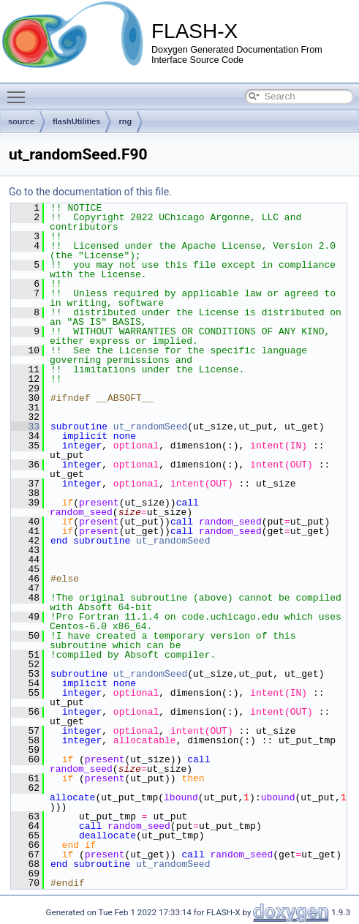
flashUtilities (76, 121)
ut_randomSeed (150, 426)
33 (25, 426)
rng (125, 121)
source (21, 121)
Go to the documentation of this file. (90, 192)
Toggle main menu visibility (19, 90)
